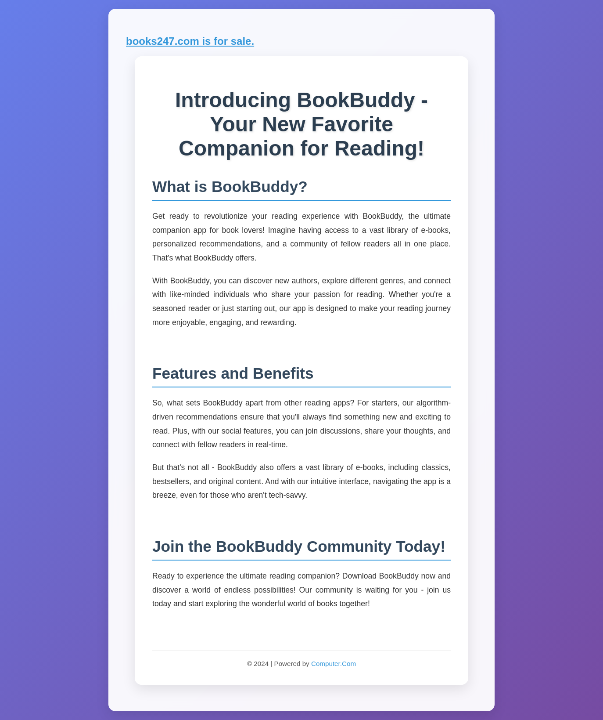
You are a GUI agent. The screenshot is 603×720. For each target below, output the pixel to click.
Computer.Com (333, 663)
